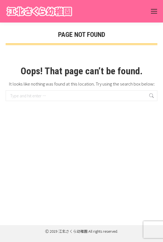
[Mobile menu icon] (154, 11)
